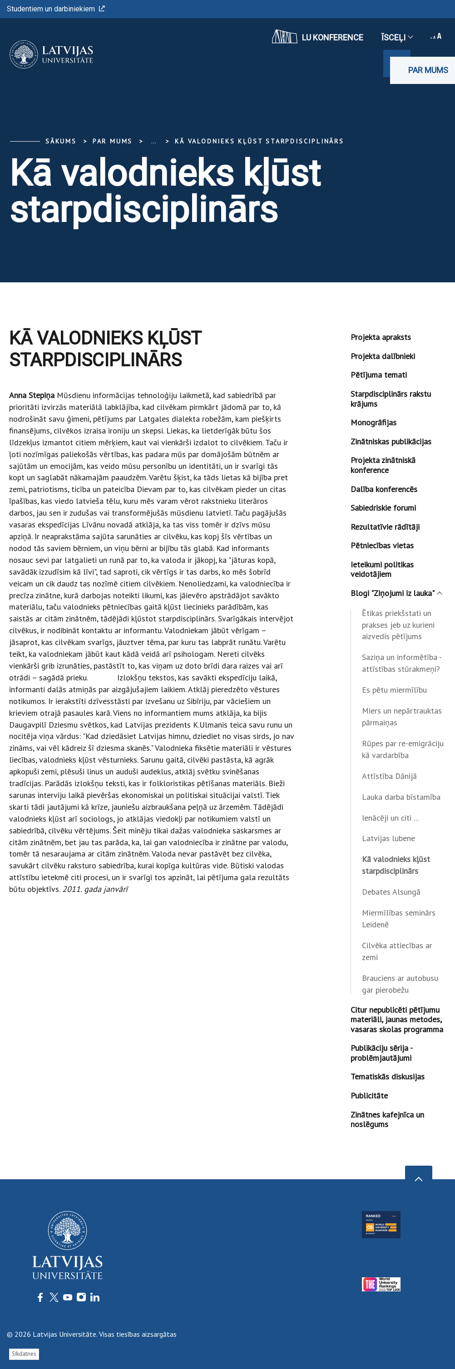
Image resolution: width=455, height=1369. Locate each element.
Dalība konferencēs (384, 489)
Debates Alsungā (391, 891)
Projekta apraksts (381, 337)
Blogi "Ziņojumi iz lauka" (396, 593)
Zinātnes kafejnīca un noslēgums (387, 1119)
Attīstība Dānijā (389, 776)
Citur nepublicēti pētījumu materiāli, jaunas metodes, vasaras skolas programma (397, 1019)
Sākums (61, 141)
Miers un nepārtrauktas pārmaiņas (402, 716)
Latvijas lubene (388, 838)
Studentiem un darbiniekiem (56, 9)
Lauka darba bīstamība (401, 797)
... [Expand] (153, 141)
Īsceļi (396, 37)
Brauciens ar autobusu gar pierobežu (400, 984)
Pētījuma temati (379, 374)
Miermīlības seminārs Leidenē (398, 918)
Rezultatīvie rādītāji (385, 527)
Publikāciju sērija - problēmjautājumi (381, 1053)
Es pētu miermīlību (394, 689)
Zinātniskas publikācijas (391, 441)
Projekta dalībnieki (383, 356)
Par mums (428, 70)
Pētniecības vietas (382, 545)
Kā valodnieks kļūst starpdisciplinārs (259, 141)
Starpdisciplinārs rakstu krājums (391, 399)
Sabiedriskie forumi (383, 507)
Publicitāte (369, 1095)
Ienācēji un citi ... (390, 818)
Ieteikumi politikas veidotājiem (382, 569)
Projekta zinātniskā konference (383, 465)
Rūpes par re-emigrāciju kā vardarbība (403, 749)
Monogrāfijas (373, 422)
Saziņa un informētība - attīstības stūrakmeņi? (401, 663)
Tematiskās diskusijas (388, 1076)
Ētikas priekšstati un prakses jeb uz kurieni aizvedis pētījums (398, 625)
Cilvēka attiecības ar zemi (397, 951)
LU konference (317, 36)
